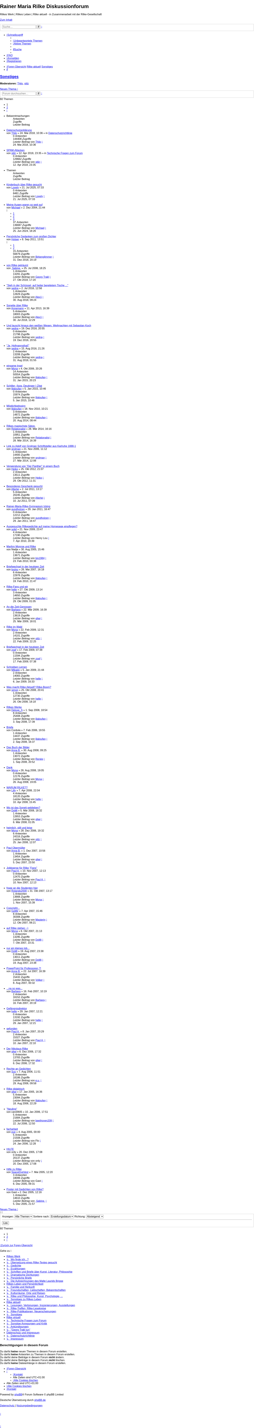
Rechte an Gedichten (18, 1068)
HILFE (10, 1149)
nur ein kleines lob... (17, 948)
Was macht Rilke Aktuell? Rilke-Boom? (28, 687)
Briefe (9, 727)
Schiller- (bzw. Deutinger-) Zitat (24, 385)
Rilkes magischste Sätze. (20, 426)
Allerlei (15, 489)
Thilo (20, 83)
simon (14, 690)
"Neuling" (11, 1109)
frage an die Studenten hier (22, 888)
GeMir (14, 911)
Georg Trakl (42, 277)
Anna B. (15, 750)
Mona (14, 368)
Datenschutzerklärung (19, 130)
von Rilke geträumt (17, 265)
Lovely (15, 187)
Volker (39, 980)
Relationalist (18, 429)
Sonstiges (9, 76)
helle (14, 589)
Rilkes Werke (14, 707)
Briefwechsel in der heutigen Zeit (25, 566)
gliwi (37, 618)
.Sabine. (16, 268)
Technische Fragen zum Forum (65, 153)
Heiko (14, 469)
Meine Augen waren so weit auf (24, 204)
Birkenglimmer (43, 256)
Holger (15, 239)
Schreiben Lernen (16, 667)
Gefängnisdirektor (16, 1008)
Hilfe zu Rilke (14, 1169)
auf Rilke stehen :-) (17, 928)
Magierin (40, 919)
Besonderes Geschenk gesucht (24, 486)
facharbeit (12, 1129)
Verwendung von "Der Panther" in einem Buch (32, 466)
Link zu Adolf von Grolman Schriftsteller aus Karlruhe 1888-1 (41, 446)
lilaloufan (40, 377)
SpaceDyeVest (19, 1172)
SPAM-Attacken (15, 150)
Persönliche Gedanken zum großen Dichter (31, 236)
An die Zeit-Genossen (19, 606)
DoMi (14, 810)
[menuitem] (27, 40)
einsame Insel (14, 365)
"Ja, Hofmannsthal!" (17, 345)
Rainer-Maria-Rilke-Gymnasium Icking (28, 506)
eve (13, 1132)
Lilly (13, 790)
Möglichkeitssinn (15, 406)
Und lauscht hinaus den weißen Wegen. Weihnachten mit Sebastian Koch (48, 325)
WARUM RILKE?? (17, 787)
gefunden (11, 1028)
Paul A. (15, 870)
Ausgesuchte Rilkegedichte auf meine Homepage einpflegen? (41, 526)
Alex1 (38, 297)
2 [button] (7, 107)
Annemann (17, 308)
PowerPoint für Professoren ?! (23, 968)
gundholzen (18, 509)
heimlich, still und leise (19, 827)
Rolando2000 (19, 891)
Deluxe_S (17, 710)
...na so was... (14, 988)
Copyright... (13, 908)
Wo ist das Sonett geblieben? (23, 807)
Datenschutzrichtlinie (60, 133)
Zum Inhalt (6, 19)
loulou (14, 569)
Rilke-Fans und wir (17, 586)
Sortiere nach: (53, 1216)
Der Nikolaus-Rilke (17, 1048)
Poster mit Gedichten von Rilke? (25, 1189)
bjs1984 (40, 558)
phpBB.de (40, 1400)
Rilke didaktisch (15, 1088)
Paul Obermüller (15, 847)
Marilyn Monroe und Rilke (21, 546)
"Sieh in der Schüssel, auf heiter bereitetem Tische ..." (37, 285)
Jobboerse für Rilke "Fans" (21, 868)
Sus (13, 1071)
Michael (15, 207)
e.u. (37, 1080)
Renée (39, 759)
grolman (16, 449)
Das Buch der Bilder (17, 747)
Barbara (16, 609)
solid (14, 529)
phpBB (18, 1394)
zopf (13, 649)
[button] (6, 110)
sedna (14, 288)
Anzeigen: (17, 1216)
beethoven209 (43, 1120)
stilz (26, 83)
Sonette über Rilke (17, 305)
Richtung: (89, 1216)
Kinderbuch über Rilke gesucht (24, 184)
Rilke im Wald (14, 626)
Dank (9, 767)
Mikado (15, 670)
